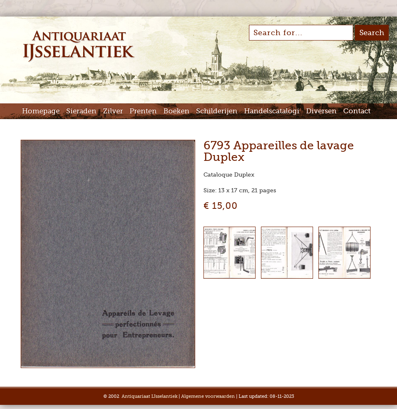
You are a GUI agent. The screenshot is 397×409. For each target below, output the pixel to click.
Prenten (143, 111)
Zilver (113, 111)
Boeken (176, 111)
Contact (357, 111)
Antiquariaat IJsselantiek (149, 396)
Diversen (321, 111)
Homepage (41, 111)
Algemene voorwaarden (208, 396)
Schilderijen (216, 111)
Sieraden (81, 111)
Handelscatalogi (271, 111)
